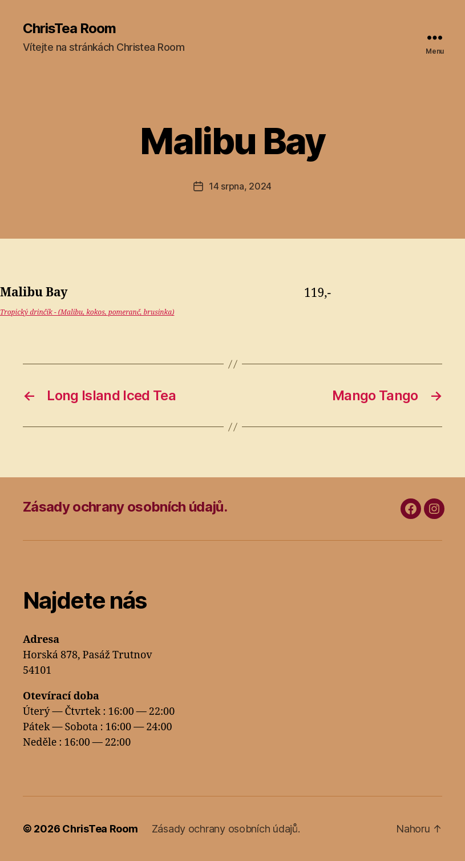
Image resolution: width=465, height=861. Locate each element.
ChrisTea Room (69, 28)
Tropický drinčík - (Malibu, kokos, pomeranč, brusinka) (87, 312)
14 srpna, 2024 (240, 186)
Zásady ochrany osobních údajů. (125, 506)
